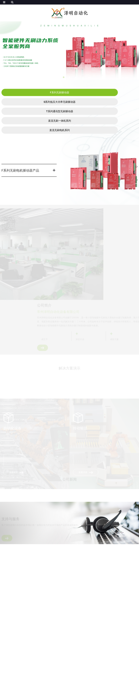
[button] (63, 77)
